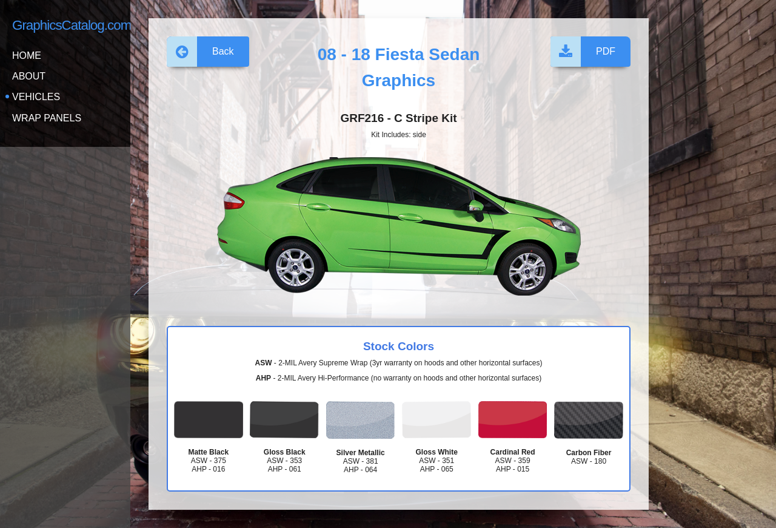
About (28, 76)
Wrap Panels (46, 118)
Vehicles (36, 97)
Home (26, 55)
